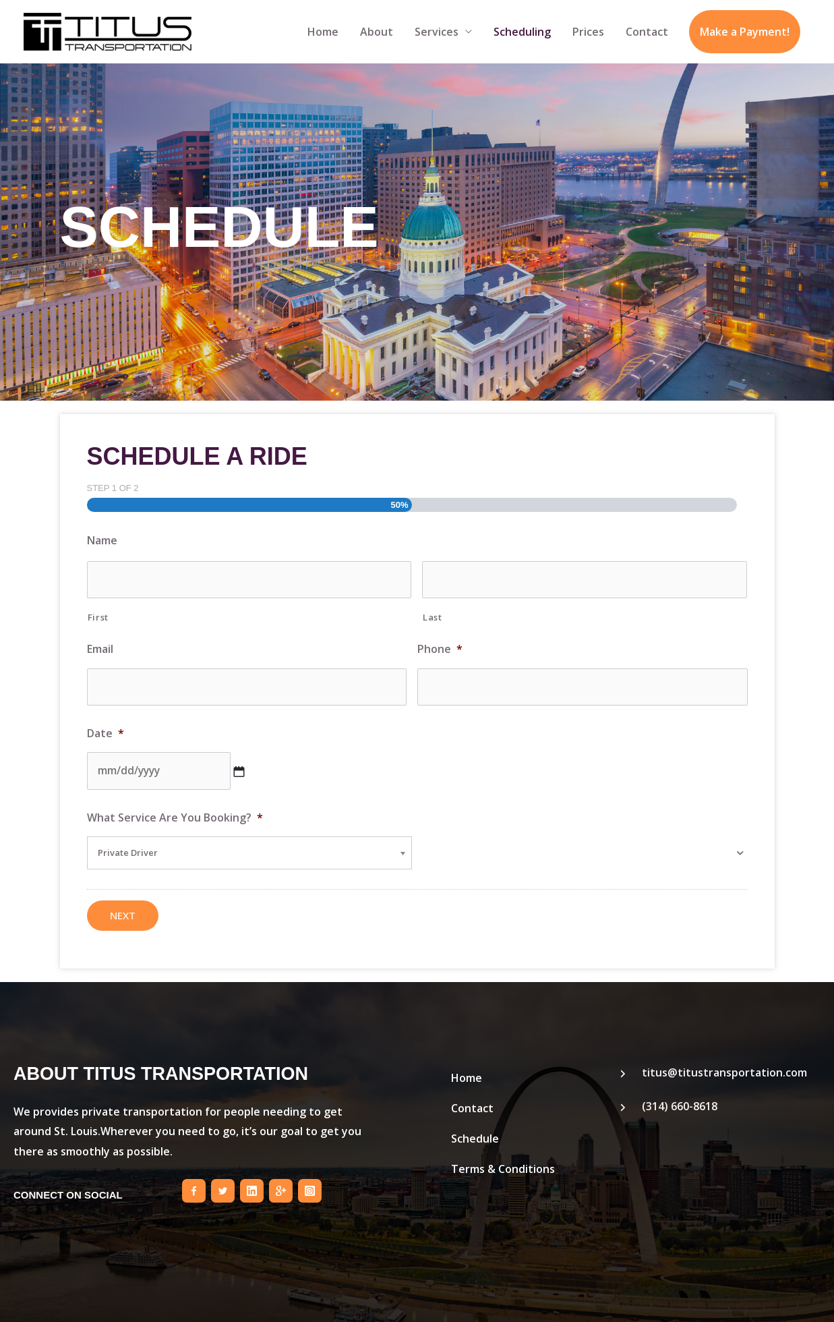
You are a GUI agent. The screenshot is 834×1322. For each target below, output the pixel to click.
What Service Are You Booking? (175, 813)
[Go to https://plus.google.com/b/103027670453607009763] (281, 1186)
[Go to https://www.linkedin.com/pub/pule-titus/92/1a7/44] (252, 1186)
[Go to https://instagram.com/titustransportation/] (310, 1186)
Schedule (475, 1133)
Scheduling (522, 31)
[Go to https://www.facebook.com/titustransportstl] (194, 1186)
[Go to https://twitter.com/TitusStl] (223, 1186)
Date (105, 730)
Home (322, 31)
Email (100, 648)
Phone (440, 648)
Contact (647, 31)
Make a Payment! (745, 31)
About (376, 31)
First (98, 615)
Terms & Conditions (503, 1164)
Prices (588, 31)
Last (432, 615)
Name (102, 541)
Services (436, 31)
